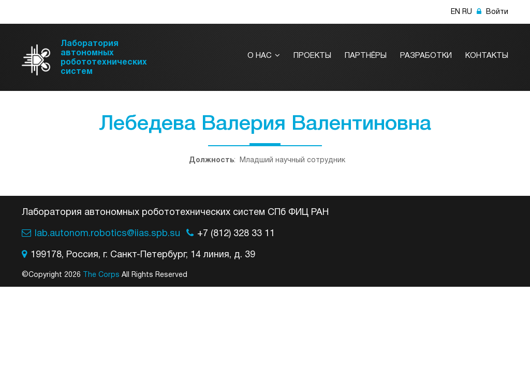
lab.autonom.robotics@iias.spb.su (107, 233)
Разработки (426, 55)
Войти (492, 12)
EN (455, 12)
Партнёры (366, 55)
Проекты (312, 55)
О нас (263, 55)
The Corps (101, 275)
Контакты (486, 55)
